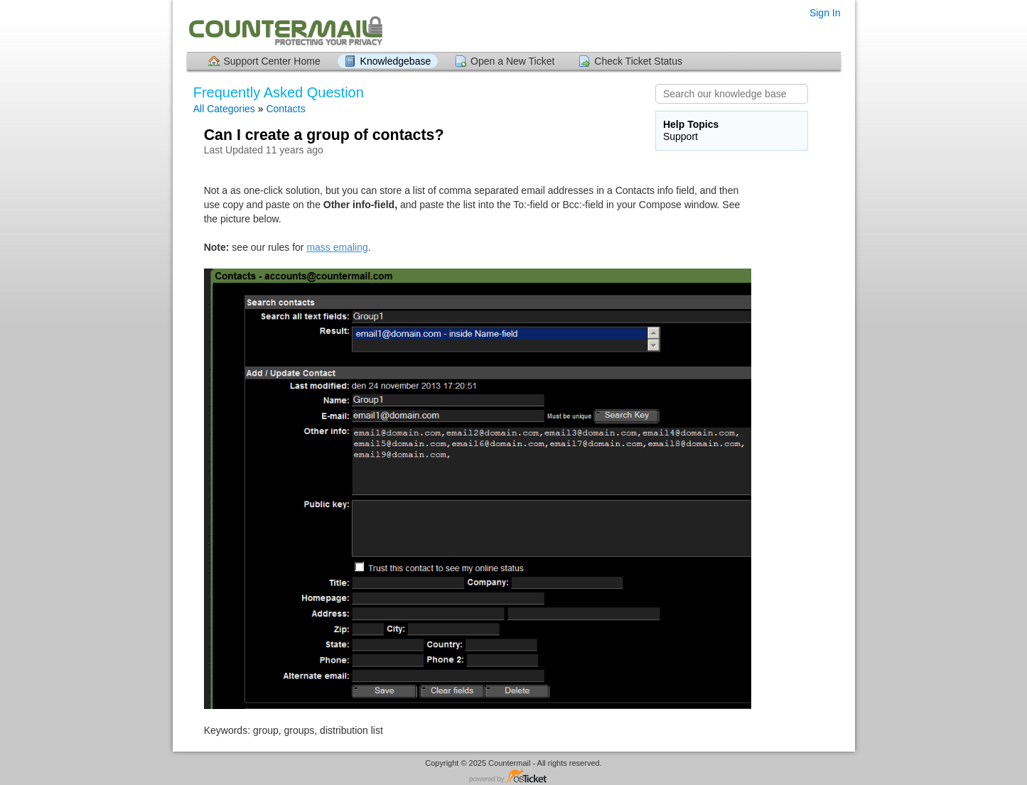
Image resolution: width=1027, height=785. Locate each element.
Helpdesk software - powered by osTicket (514, 777)
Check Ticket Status (638, 61)
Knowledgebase (395, 61)
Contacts (285, 108)
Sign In (825, 12)
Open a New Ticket (512, 61)
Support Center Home (272, 61)
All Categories (224, 108)
